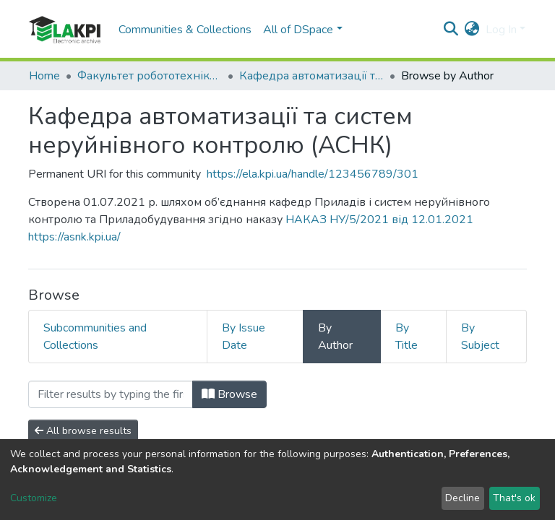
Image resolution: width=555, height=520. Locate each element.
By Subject (480, 336)
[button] (472, 29)
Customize (33, 498)
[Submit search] (451, 29)
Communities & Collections (185, 30)
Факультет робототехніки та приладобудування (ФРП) (149, 76)
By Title (406, 336)
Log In (501, 30)
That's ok (514, 498)
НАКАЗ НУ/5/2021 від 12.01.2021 (379, 220)
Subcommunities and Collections (95, 336)
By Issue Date (243, 336)
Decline (462, 498)
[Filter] (110, 394)
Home (44, 76)
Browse (229, 394)
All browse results (83, 431)
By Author (335, 336)
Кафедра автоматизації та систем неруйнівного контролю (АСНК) (311, 76)
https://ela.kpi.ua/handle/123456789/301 (312, 174)
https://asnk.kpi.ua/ (74, 237)
